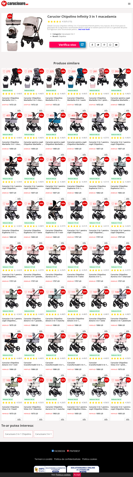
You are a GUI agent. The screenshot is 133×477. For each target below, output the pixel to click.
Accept (77, 474)
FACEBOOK (58, 451)
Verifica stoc (72, 45)
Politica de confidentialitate (67, 459)
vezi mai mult (84, 29)
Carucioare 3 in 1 (43, 434)
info (19, 110)
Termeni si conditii (43, 459)
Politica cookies (89, 459)
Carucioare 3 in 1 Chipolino (18, 434)
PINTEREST (73, 451)
